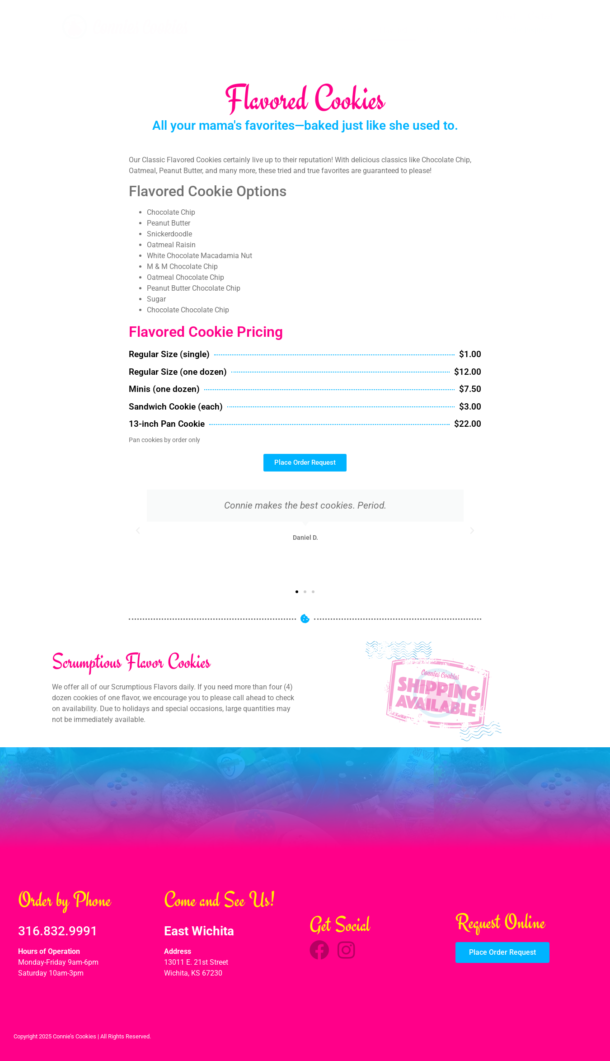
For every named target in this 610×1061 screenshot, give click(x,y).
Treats (435, 30)
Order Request (527, 30)
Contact (540, 16)
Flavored (393, 30)
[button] (137, 530)
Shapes (475, 30)
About (506, 16)
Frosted (349, 30)
